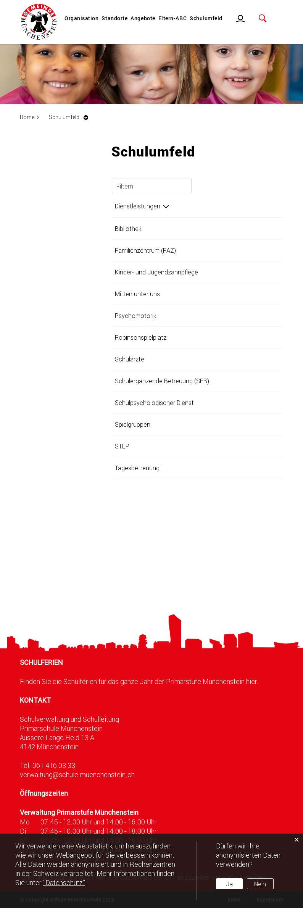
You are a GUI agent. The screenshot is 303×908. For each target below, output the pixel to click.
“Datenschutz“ (64, 882)
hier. (252, 681)
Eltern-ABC (172, 18)
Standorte (114, 18)
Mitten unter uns (137, 294)
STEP (122, 446)
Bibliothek (128, 228)
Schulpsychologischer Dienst (154, 402)
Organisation (81, 18)
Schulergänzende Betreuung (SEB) (162, 381)
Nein (260, 884)
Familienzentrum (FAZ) (145, 250)
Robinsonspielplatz (140, 337)
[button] (70, 117)
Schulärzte (129, 359)
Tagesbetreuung (137, 468)
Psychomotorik (135, 315)
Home (27, 117)
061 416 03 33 (53, 765)
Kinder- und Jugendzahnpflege (156, 272)
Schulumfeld (206, 18)
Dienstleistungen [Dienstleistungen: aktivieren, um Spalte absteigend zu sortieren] (137, 206)
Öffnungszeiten (44, 793)
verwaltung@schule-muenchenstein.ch (77, 774)
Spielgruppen (132, 424)
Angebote (143, 18)
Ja (229, 884)
